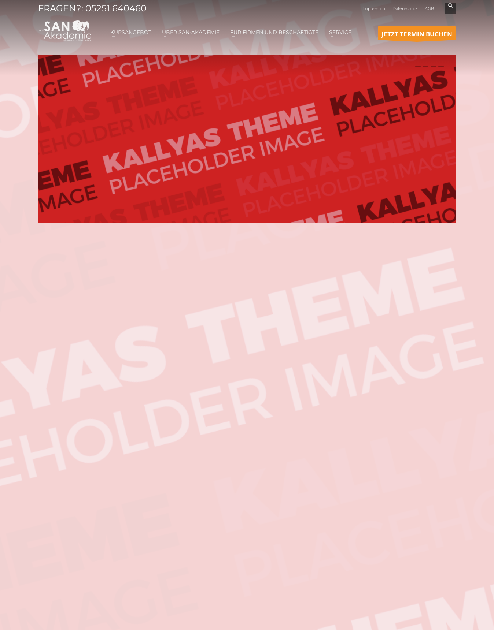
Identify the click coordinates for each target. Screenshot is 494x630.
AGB (429, 8)
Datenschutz (404, 8)
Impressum (373, 8)
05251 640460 (116, 8)
